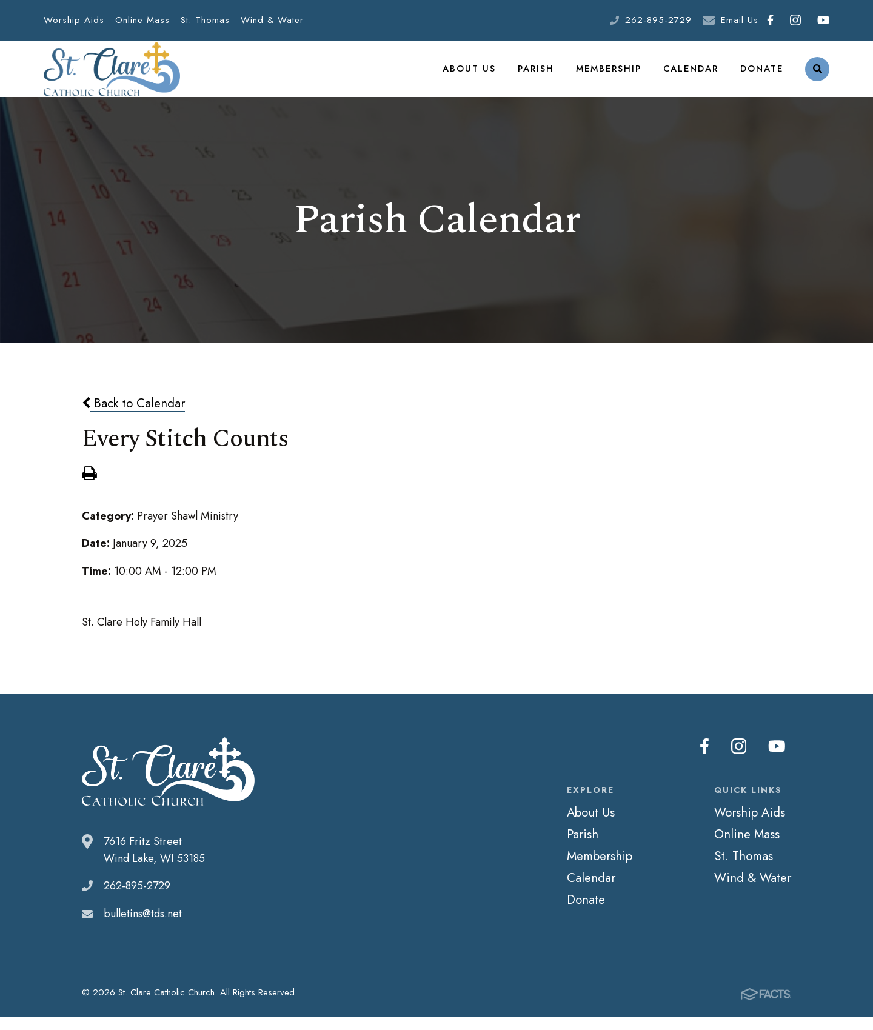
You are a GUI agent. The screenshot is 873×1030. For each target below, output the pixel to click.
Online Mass (142, 20)
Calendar (691, 75)
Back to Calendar (133, 417)
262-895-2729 (658, 20)
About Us (472, 75)
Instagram (795, 20)
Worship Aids (74, 20)
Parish (538, 75)
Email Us (739, 20)
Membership (610, 75)
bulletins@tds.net (143, 927)
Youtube (823, 20)
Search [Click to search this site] (817, 76)
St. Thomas (205, 20)
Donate (761, 75)
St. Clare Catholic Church (112, 75)
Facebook (770, 20)
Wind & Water (272, 20)
